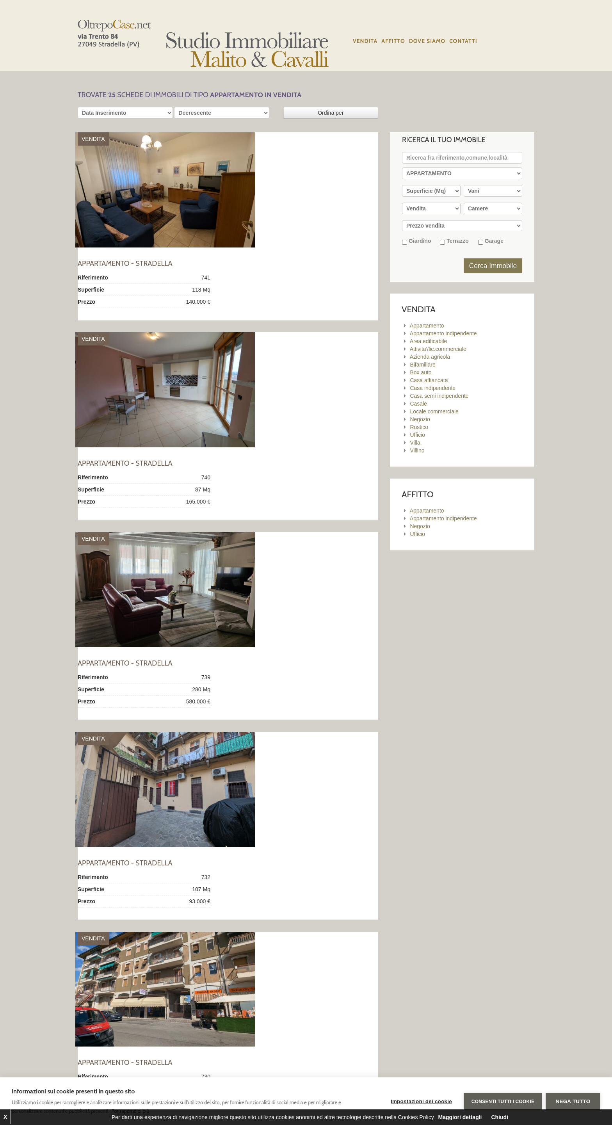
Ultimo (183, 979)
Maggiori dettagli (460, 1117)
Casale (418, 404)
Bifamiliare (422, 364)
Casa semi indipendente (439, 396)
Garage (490, 241)
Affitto (393, 41)
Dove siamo (427, 41)
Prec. (105, 979)
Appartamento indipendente (443, 333)
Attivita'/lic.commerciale (438, 349)
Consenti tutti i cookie (502, 1101)
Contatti (463, 41)
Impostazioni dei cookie (421, 1101)
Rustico (419, 427)
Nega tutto (573, 1101)
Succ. (164, 979)
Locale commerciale (434, 411)
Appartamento (427, 325)
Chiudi (499, 1117)
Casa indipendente (432, 388)
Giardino (416, 241)
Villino (417, 450)
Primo (87, 979)
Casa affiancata (429, 380)
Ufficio (417, 435)
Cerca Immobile (493, 266)
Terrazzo (454, 241)
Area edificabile (428, 341)
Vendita (365, 41)
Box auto (420, 372)
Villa (415, 443)
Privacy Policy (371, 1027)
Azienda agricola (430, 357)
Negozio (420, 419)
